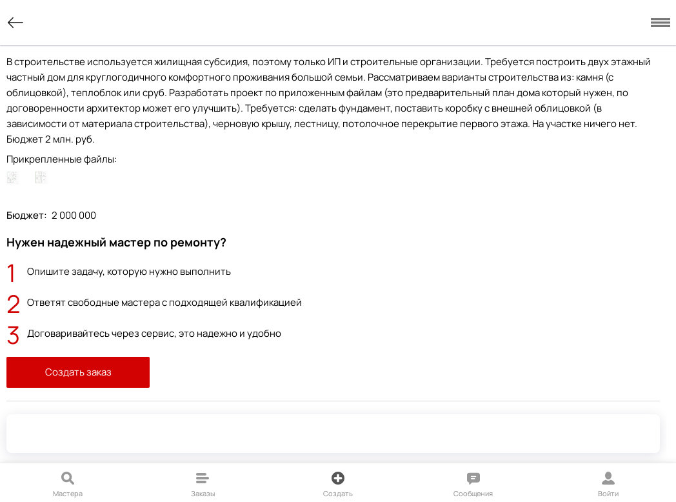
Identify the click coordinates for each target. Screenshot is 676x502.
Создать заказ (78, 372)
